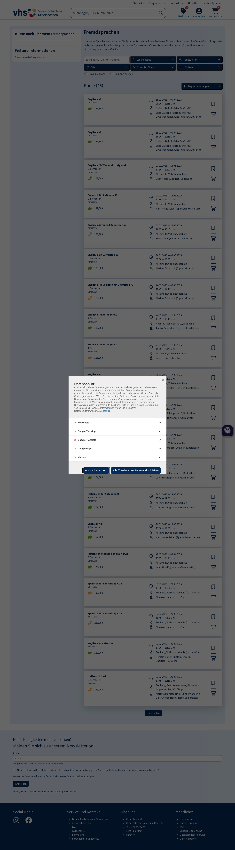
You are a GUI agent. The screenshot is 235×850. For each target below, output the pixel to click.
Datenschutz (104, 411)
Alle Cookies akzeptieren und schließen (136, 470)
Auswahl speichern (96, 470)
